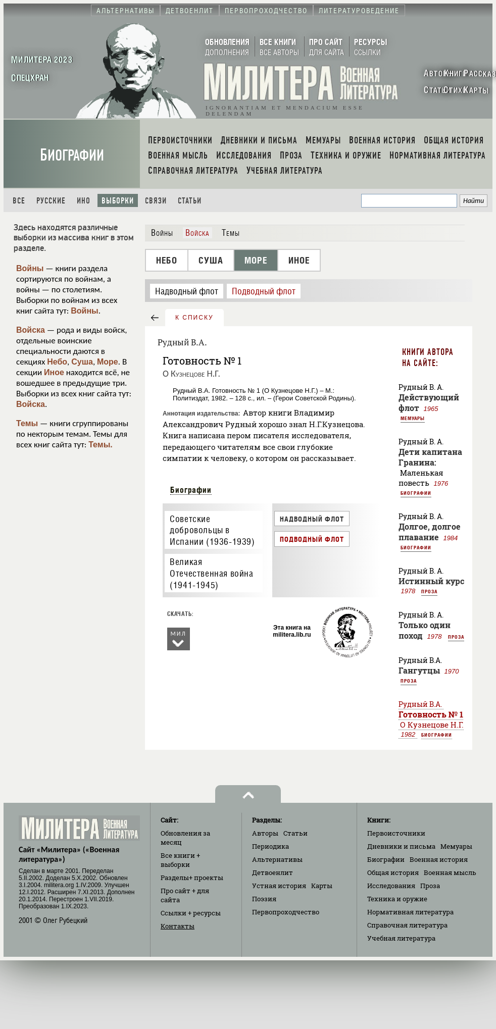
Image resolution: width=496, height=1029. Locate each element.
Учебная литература (401, 938)
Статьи (190, 200)
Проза (429, 591)
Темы (27, 423)
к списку (194, 317)
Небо (57, 361)
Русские (51, 200)
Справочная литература (407, 925)
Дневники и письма (401, 846)
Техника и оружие (397, 898)
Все (19, 200)
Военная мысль (450, 872)
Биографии (72, 155)
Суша (82, 361)
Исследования (391, 885)
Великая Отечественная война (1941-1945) (211, 573)
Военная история (439, 859)
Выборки (118, 200)
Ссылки (191, 912)
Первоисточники (396, 833)
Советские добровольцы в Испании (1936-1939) (212, 530)
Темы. (100, 444)
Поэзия (264, 898)
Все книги (180, 860)
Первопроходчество (285, 911)
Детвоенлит (272, 872)
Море (107, 361)
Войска (30, 330)
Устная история (279, 885)
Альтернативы (277, 859)
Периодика (270, 846)
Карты (321, 885)
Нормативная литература (410, 911)
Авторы (265, 833)
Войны (30, 268)
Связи (156, 200)
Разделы (192, 877)
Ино (83, 200)
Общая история (393, 872)
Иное (54, 372)
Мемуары (413, 418)
